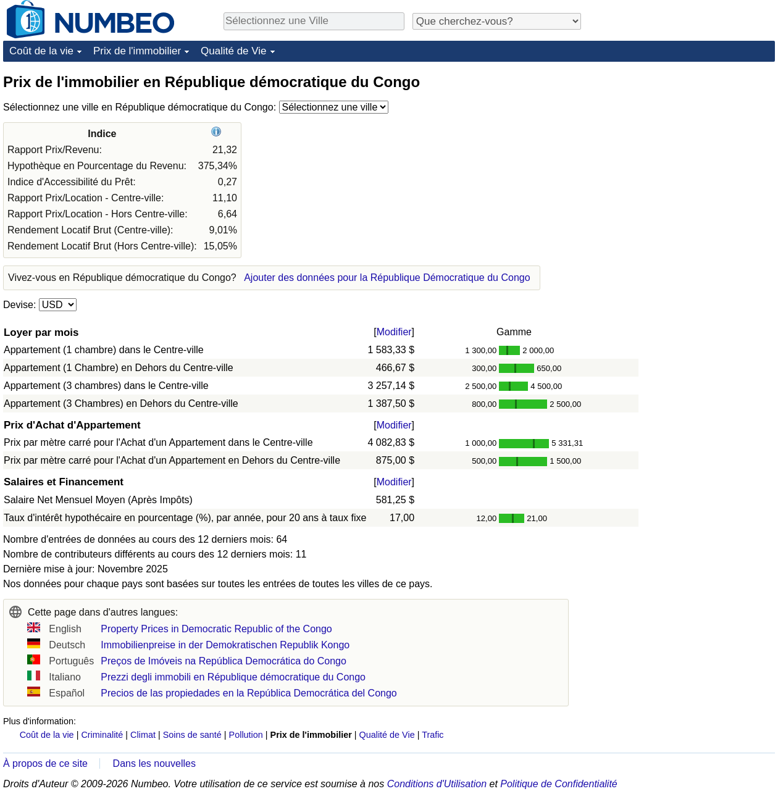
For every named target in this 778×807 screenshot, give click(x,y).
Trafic (432, 735)
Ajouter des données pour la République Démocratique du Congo (387, 277)
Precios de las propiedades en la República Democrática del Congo (248, 693)
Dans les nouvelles (154, 763)
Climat (143, 735)
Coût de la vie (41, 51)
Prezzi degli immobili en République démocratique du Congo (233, 677)
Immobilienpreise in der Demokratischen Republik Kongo (225, 645)
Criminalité (102, 735)
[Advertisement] (682, 149)
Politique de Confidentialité (558, 784)
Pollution (246, 735)
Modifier (394, 332)
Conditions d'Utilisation (437, 784)
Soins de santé (192, 735)
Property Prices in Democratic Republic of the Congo (216, 629)
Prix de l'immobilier (137, 51)
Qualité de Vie (233, 51)
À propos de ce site (45, 763)
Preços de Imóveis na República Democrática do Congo (223, 661)
